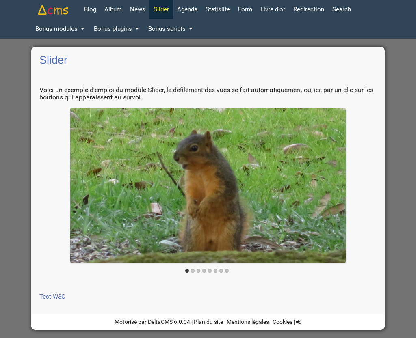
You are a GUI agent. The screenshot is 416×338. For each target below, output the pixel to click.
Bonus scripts (171, 28)
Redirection (308, 9)
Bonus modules (60, 28)
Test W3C (52, 296)
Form (245, 9)
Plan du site (208, 322)
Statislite (218, 9)
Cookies (282, 322)
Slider (161, 9)
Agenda (187, 9)
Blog (90, 9)
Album (113, 9)
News (137, 9)
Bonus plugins (117, 28)
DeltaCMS (160, 322)
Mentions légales (248, 322)
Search (341, 9)
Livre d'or (272, 9)
